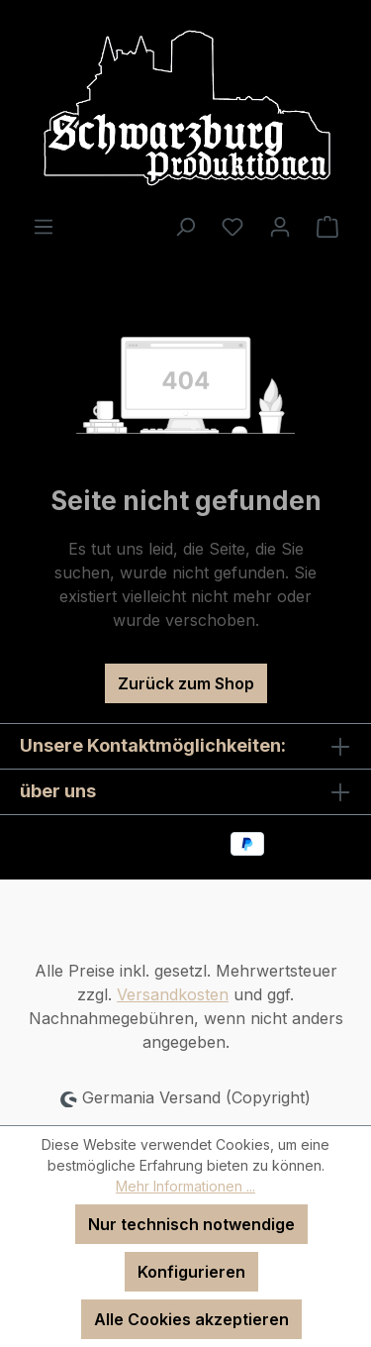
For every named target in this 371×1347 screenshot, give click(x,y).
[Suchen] (185, 226)
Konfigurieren (191, 1272)
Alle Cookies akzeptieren (191, 1319)
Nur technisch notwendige (191, 1224)
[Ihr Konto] (280, 226)
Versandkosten (173, 994)
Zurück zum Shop (186, 683)
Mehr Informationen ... (185, 1186)
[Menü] (43, 226)
